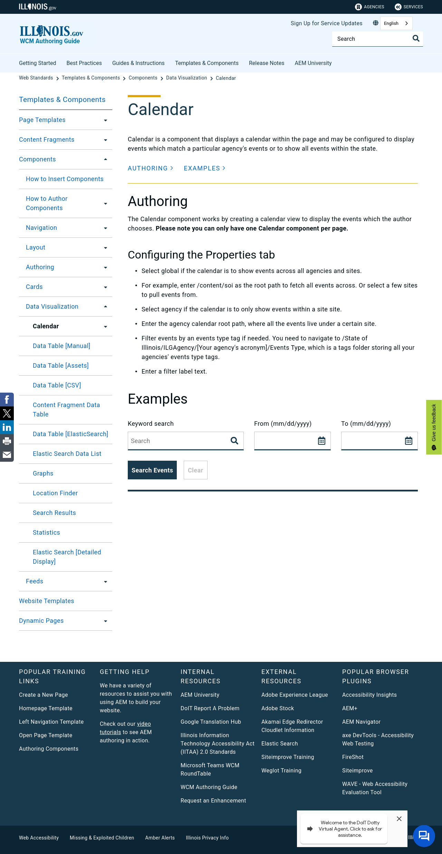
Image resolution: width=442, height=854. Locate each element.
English (391, 23)
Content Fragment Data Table (66, 409)
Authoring (40, 267)
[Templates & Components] (91, 78)
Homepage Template (46, 708)
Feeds (34, 581)
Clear (195, 470)
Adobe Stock (277, 708)
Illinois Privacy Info (207, 838)
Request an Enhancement (213, 800)
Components (37, 159)
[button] (151, 168)
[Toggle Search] (416, 38)
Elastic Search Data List (67, 453)
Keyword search (151, 423)
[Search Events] (235, 441)
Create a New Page (43, 695)
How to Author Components (47, 203)
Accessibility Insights (369, 695)
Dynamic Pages (41, 620)
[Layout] (103, 247)
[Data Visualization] (187, 78)
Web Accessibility (39, 838)
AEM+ (349, 708)
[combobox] (396, 23)
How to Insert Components (65, 178)
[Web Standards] (37, 78)
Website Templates (46, 600)
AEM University (313, 63)
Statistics (46, 532)
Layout (35, 247)
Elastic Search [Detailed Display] (67, 556)
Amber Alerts (160, 838)
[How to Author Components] (104, 203)
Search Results (54, 512)
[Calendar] (226, 78)
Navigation (41, 227)
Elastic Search (279, 743)
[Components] (144, 78)
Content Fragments (47, 139)
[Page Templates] (103, 119)
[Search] (377, 38)
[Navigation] (103, 227)
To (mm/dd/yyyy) (366, 423)
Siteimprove (357, 770)
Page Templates (42, 119)
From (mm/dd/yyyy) (283, 423)
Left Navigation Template (51, 722)
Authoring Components (48, 748)
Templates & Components (207, 63)
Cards (34, 286)
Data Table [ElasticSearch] (70, 434)
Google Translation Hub (211, 722)
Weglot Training (281, 770)
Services (409, 6)
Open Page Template (46, 735)
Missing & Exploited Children (102, 838)
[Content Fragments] (103, 139)
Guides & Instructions (138, 63)
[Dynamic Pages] (103, 620)
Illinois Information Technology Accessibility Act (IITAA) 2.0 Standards (217, 743)
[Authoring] (103, 267)
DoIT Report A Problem (210, 708)
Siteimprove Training (287, 757)
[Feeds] (103, 581)
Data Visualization (52, 306)
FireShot (353, 757)
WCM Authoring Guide (209, 787)
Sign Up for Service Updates (327, 23)
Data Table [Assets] (61, 365)
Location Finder (55, 493)
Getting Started (37, 63)
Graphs (43, 473)
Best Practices (84, 63)
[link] (7, 399)
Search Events (152, 470)
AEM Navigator (361, 722)
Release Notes (267, 63)
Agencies (369, 6)
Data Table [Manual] (61, 345)
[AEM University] (337, 62)
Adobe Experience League (294, 695)
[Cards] (103, 286)
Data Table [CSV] (57, 385)
